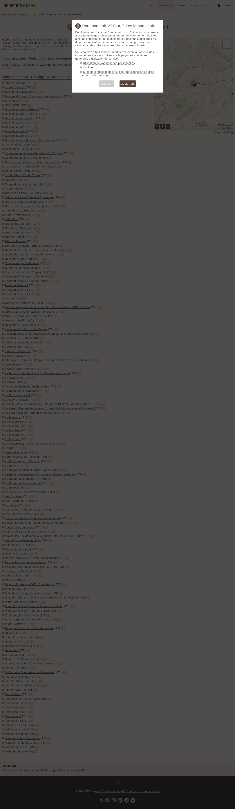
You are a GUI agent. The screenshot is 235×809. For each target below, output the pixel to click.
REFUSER (106, 84)
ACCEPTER (127, 84)
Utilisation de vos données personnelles (109, 63)
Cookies (88, 67)
